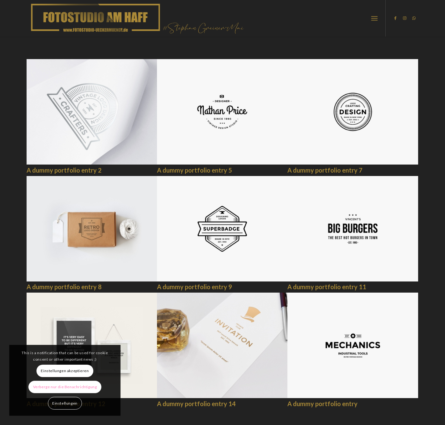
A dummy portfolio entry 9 (194, 286)
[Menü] (374, 18)
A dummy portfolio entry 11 (326, 286)
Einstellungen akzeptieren (65, 370)
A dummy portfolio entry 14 (196, 403)
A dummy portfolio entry (322, 403)
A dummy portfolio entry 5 (194, 170)
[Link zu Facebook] (395, 18)
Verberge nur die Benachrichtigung (65, 386)
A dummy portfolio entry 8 (64, 286)
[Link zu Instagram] (404, 18)
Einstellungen (65, 403)
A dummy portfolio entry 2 (64, 170)
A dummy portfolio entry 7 (324, 170)
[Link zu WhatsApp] (413, 18)
